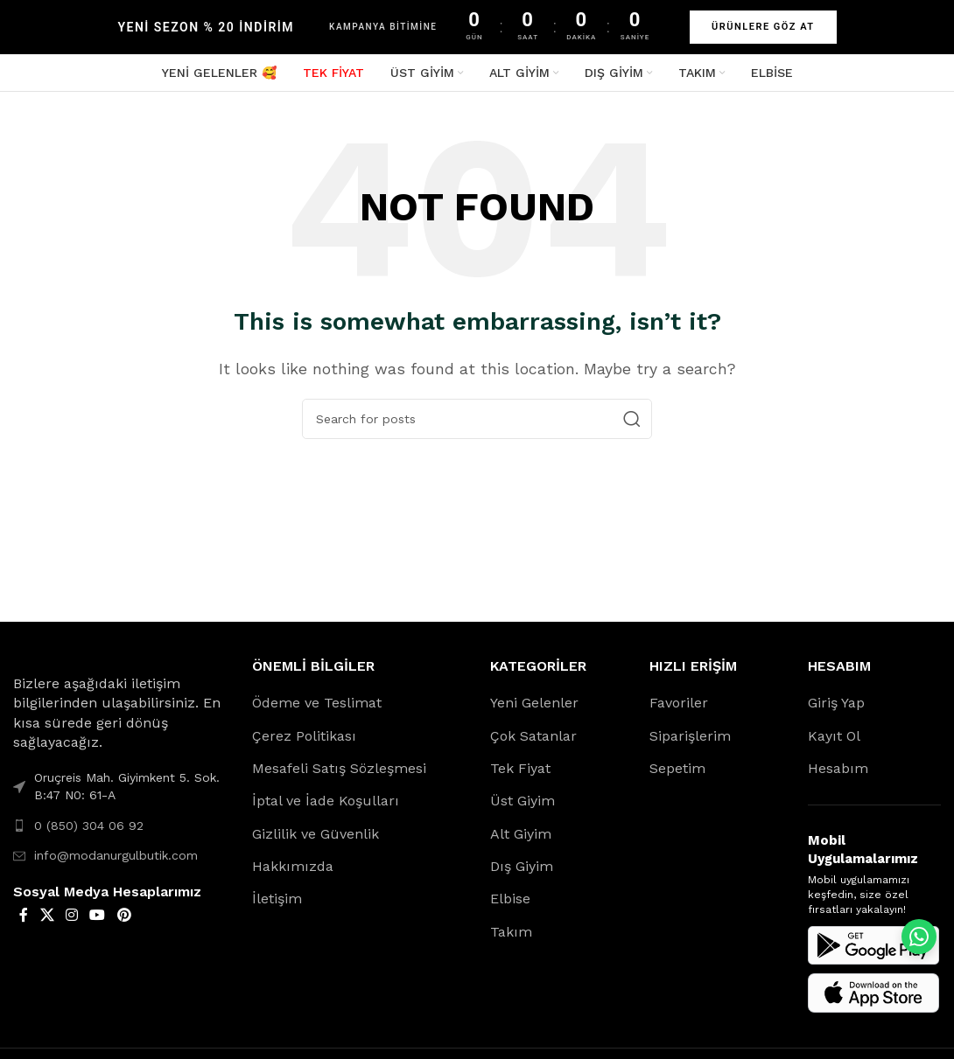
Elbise (510, 906)
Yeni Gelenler (534, 710)
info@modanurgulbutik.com (116, 863)
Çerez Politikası (304, 743)
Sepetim (677, 776)
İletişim (277, 906)
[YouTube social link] (97, 923)
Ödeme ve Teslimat (317, 710)
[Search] (477, 426)
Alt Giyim (520, 841)
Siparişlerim (690, 743)
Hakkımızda (292, 874)
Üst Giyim (522, 808)
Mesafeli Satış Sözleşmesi (339, 776)
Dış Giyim (521, 874)
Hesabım (838, 776)
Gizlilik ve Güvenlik (315, 841)
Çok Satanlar (533, 743)
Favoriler (678, 710)
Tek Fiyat (520, 776)
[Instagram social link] (71, 923)
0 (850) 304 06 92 (89, 833)
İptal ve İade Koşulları (325, 808)
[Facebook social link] (23, 923)
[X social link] (47, 923)
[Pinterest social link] (124, 923)
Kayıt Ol (834, 743)
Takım (511, 939)
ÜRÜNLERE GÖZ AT (763, 26)
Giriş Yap (836, 710)
